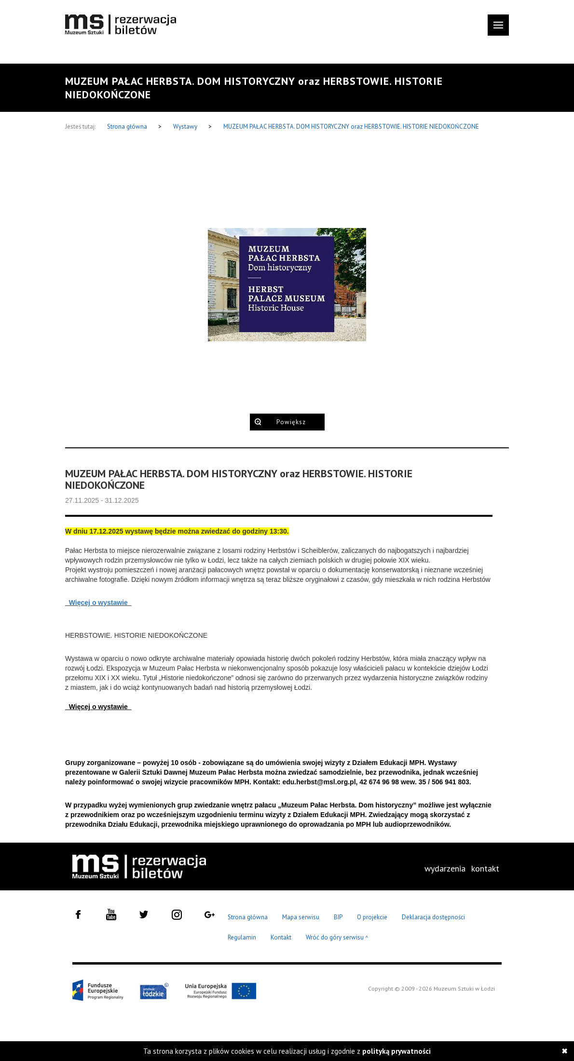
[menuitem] (444, 869)
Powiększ (291, 422)
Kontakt (281, 937)
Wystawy (186, 126)
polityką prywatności (396, 1051)
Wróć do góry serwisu (337, 937)
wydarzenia (444, 868)
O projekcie (372, 917)
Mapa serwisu (300, 917)
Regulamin (242, 937)
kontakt (485, 868)
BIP (338, 917)
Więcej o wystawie (98, 602)
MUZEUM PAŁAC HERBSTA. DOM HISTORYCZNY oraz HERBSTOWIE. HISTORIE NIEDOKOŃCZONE (351, 126)
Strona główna (128, 126)
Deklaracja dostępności (433, 917)
